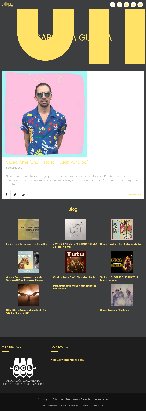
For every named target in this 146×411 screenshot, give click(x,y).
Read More (135, 194)
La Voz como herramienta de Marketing (27, 244)
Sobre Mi (73, 405)
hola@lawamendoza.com (67, 360)
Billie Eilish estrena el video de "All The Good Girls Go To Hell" (26, 311)
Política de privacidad (54, 405)
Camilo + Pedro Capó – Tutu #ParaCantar (74, 277)
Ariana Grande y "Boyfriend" (115, 310)
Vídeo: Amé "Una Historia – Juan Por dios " (47, 162)
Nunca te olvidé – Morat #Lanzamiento (120, 244)
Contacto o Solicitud (92, 405)
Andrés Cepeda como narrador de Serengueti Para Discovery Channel (24, 278)
